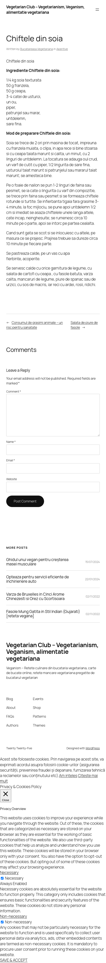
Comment (13, 391)
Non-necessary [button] (13, 916)
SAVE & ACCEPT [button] (13, 960)
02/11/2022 (93, 596)
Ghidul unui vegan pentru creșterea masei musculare (37, 561)
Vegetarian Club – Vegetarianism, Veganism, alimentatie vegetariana (45, 9)
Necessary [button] (9, 872)
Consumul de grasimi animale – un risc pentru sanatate (34, 325)
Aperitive (62, 49)
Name (11, 442)
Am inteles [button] (68, 775)
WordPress (93, 748)
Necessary (14, 878)
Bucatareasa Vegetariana (36, 49)
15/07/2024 (92, 562)
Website (11, 479)
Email (10, 460)
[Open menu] (97, 9)
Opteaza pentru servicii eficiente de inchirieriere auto (37, 579)
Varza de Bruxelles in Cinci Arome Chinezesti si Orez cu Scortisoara (35, 596)
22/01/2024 (92, 579)
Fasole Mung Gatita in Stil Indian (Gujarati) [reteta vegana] (43, 613)
